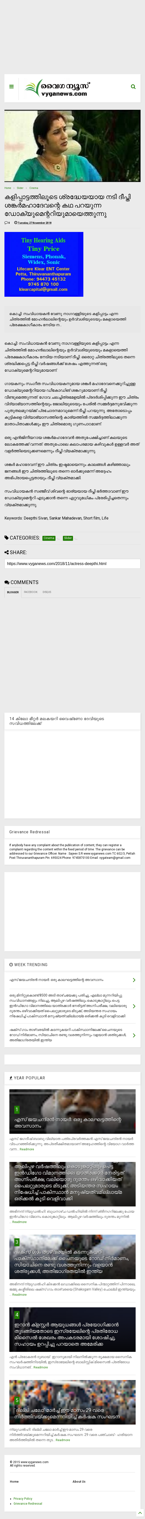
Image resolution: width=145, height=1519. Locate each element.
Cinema (33, 188)
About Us (79, 1481)
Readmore (27, 1149)
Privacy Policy (23, 1498)
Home (7, 188)
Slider (20, 188)
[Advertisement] (72, 39)
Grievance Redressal (28, 1503)
